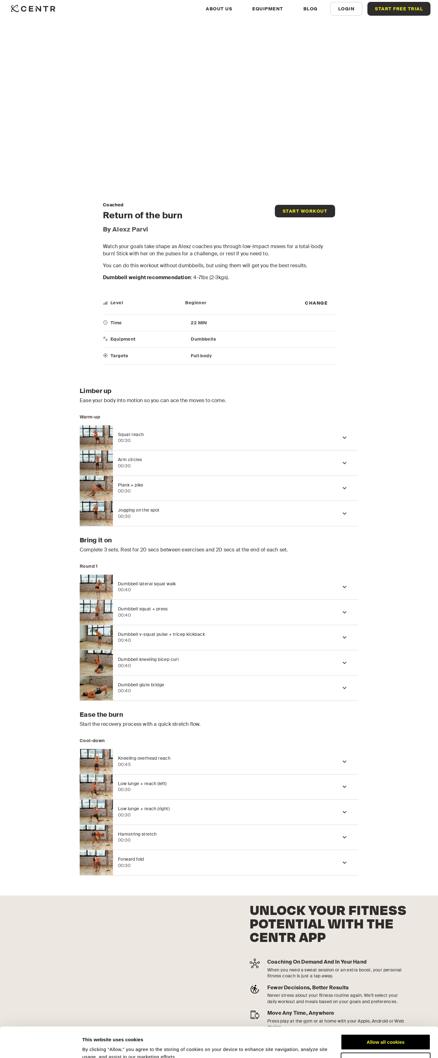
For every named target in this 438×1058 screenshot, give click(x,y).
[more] (316, 303)
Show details (96, 1045)
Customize (386, 1031)
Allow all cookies (386, 1013)
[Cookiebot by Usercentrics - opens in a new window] (40, 1045)
